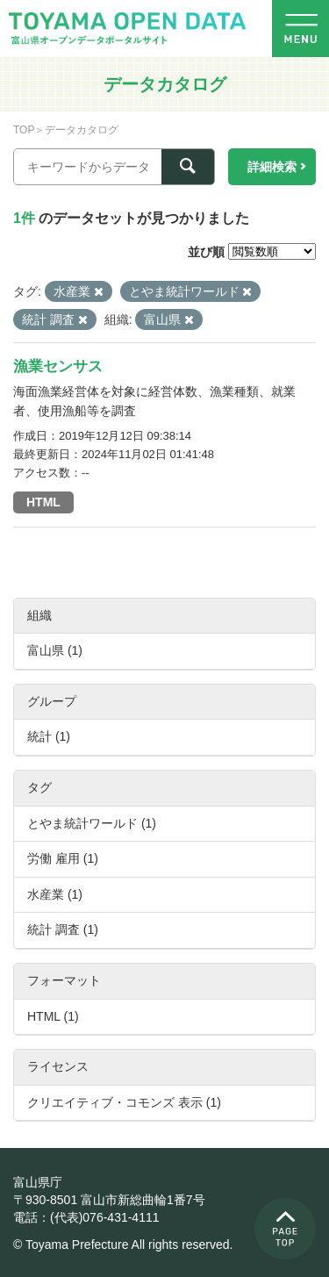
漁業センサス (58, 366)
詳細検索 (272, 167)
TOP (23, 130)
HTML (43, 502)
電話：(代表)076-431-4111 (86, 1217)
